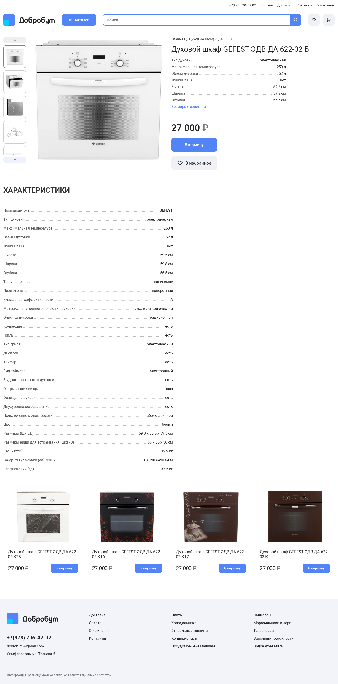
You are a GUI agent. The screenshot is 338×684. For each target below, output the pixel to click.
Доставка (284, 5)
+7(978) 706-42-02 (242, 5)
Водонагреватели (268, 646)
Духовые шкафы (203, 39)
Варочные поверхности (273, 638)
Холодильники (183, 623)
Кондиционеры (184, 638)
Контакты (304, 5)
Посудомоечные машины (193, 646)
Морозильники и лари (272, 623)
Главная (266, 5)
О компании (325, 5)
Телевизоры (264, 630)
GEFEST (227, 39)
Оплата (95, 623)
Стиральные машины (189, 630)
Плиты (177, 615)
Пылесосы (262, 615)
